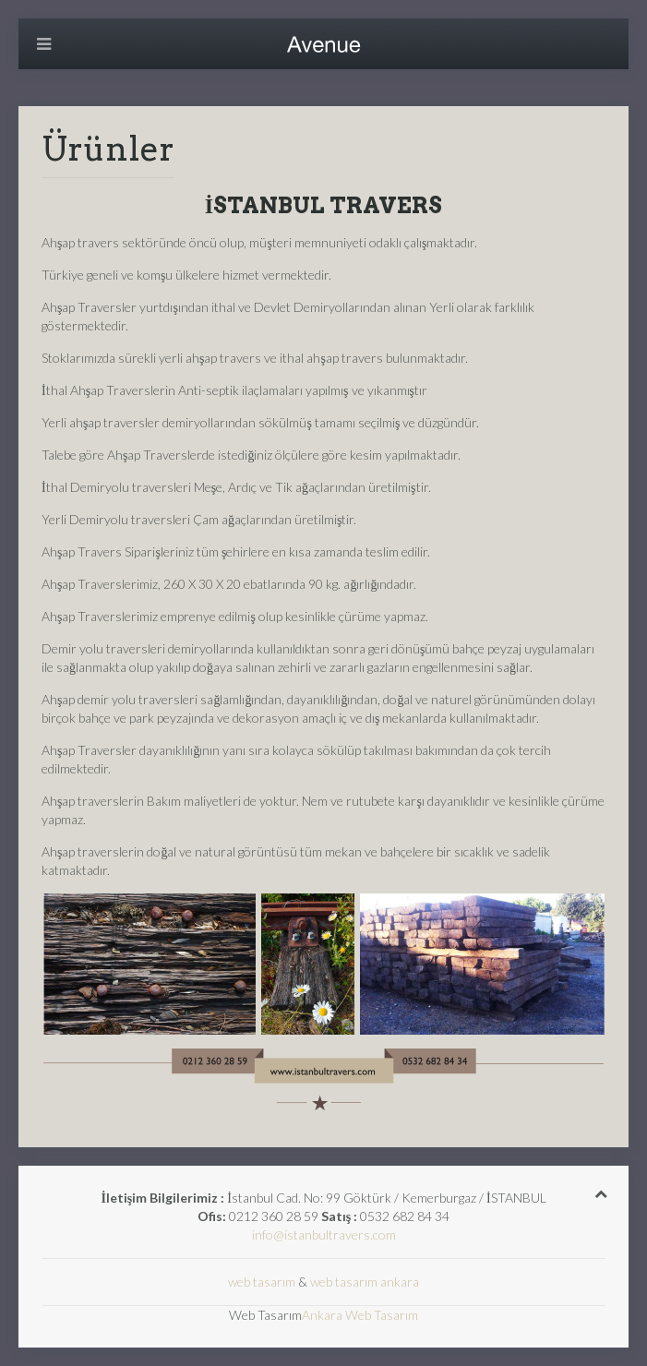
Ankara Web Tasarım (360, 1315)
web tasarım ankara (364, 1281)
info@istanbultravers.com (324, 1234)
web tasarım (261, 1281)
